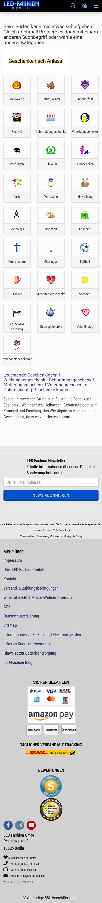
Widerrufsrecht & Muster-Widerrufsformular (38, 597)
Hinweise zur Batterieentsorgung (29, 653)
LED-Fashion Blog (17, 662)
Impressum (12, 560)
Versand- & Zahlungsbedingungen (31, 588)
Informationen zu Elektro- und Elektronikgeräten (42, 634)
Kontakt (9, 578)
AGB (7, 606)
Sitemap (10, 625)
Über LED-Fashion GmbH (23, 569)
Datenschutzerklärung (21, 616)
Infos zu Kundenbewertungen (27, 643)
